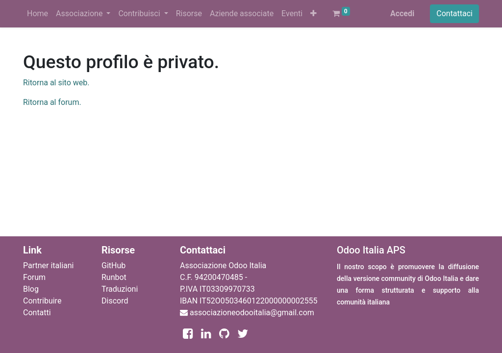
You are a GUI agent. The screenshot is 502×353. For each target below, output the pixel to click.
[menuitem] (37, 14)
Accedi (402, 13)
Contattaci (454, 13)
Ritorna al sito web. (56, 82)
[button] (313, 14)
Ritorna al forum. (52, 102)
